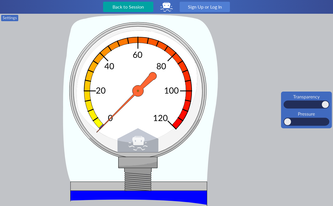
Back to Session (128, 6)
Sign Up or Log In (205, 6)
